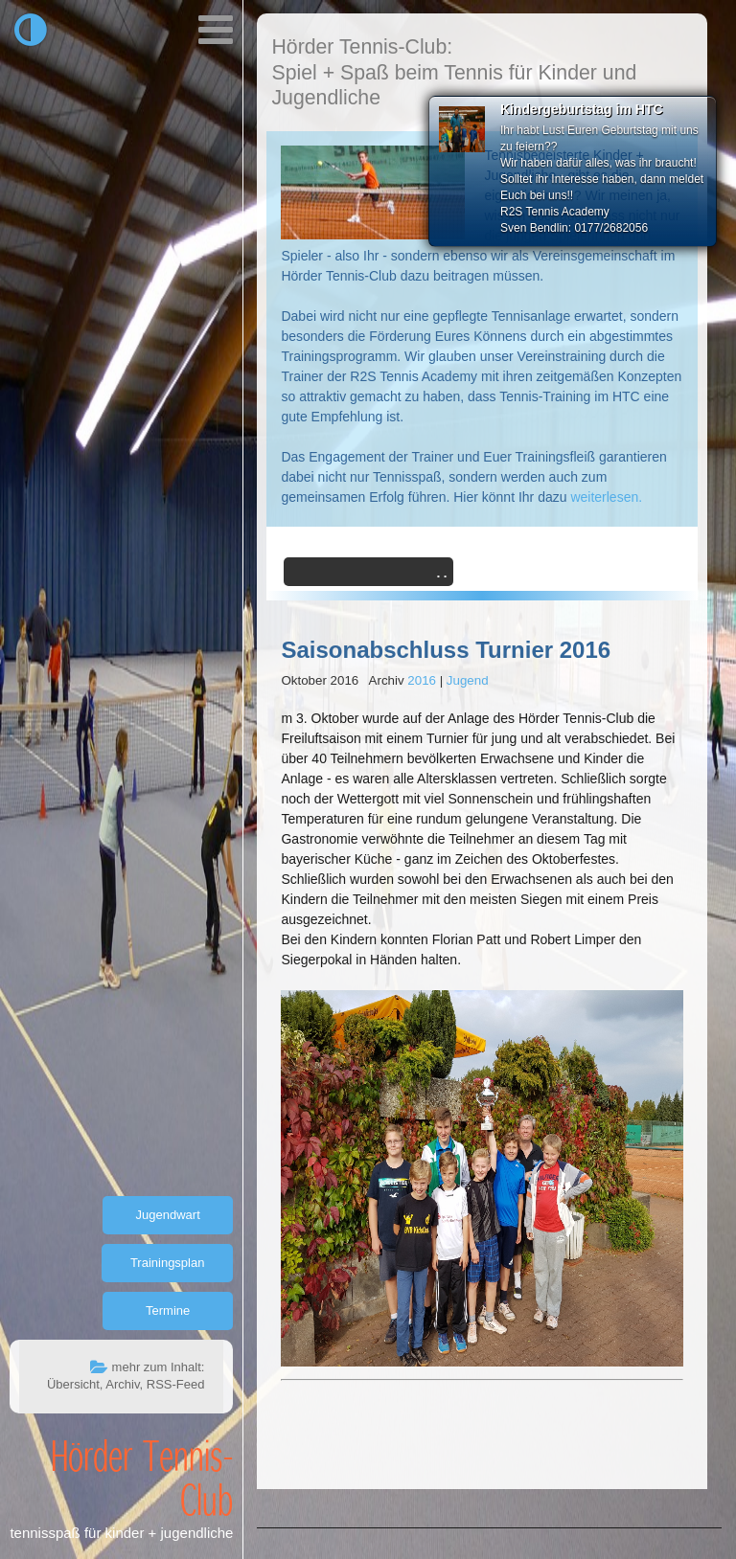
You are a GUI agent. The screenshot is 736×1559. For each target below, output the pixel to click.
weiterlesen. (606, 497)
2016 (421, 680)
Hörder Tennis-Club (142, 1477)
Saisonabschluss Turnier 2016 (445, 650)
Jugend (468, 680)
